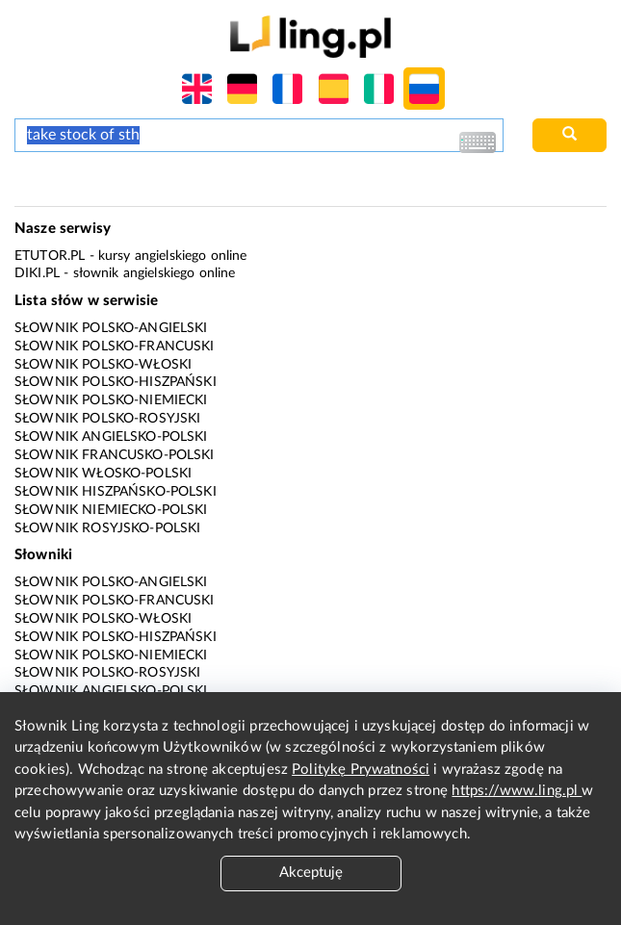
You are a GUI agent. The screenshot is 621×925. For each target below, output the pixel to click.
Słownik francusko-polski (114, 455)
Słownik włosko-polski (103, 473)
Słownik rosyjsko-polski (107, 528)
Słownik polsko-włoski (103, 365)
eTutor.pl (49, 256)
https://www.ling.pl (517, 791)
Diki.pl (37, 273)
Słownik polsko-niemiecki (111, 400)
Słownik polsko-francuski (114, 346)
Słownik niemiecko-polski (111, 510)
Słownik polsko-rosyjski (107, 418)
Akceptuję (311, 872)
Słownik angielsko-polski (111, 437)
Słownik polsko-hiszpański (115, 382)
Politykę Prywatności (360, 769)
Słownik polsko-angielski (111, 328)
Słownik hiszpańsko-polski (115, 492)
